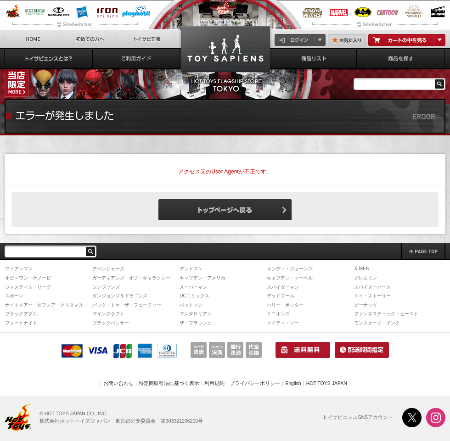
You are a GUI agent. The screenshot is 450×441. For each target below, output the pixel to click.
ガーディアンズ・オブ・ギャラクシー (131, 277)
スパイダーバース (372, 287)
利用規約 (214, 383)
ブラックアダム (21, 313)
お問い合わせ (118, 383)
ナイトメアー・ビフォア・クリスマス (44, 304)
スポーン (14, 295)
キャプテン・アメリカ (202, 277)
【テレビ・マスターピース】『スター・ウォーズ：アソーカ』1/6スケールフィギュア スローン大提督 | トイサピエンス (225, 51)
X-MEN (362, 268)
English (293, 383)
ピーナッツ (365, 304)
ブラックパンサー (110, 322)
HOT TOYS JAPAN (326, 383)
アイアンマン (19, 268)
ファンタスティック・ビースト (386, 313)
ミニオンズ (278, 313)
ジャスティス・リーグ (28, 287)
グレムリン (365, 277)
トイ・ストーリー (372, 295)
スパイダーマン (283, 287)
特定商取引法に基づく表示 (169, 383)
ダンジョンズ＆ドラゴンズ (119, 295)
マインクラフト (108, 313)
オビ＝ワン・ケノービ (28, 277)
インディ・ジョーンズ (290, 268)
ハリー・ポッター (285, 304)
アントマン (191, 268)
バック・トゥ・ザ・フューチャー (126, 304)
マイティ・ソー (283, 322)
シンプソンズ (106, 287)
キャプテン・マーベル (290, 277)
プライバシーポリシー (255, 383)
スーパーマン (193, 287)
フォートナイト (21, 322)
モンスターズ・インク (377, 322)
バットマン (191, 304)
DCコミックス (194, 295)
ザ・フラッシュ (196, 322)
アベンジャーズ (108, 268)
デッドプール (280, 295)
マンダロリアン (196, 313)
